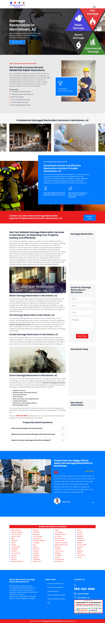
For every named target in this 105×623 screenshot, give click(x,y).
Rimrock (14, 557)
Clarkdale (14, 549)
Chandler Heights (39, 540)
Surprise (79, 543)
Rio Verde (58, 536)
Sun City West (82, 545)
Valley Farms (37, 561)
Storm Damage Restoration (56, 595)
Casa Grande (37, 536)
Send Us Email (83, 594)
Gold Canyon (15, 530)
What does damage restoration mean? (26, 428)
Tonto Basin (81, 555)
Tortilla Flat (37, 559)
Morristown (59, 561)
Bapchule (36, 534)
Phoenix (35, 530)
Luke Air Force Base (61, 543)
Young (79, 557)
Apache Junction (17, 532)
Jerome (14, 555)
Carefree (80, 547)
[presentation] (92, 502)
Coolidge (36, 543)
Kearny (35, 547)
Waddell (80, 536)
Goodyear (58, 555)
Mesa (13, 538)
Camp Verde (15, 547)
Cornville (14, 551)
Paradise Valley (60, 534)
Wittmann (80, 538)
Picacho (35, 551)
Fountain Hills (59, 540)
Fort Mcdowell (59, 538)
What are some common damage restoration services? (33, 434)
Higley (57, 530)
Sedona (14, 559)
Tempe (13, 545)
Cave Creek (59, 551)
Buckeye (58, 547)
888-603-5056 (17, 42)
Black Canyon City (61, 545)
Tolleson (80, 534)
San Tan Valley (16, 534)
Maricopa (36, 549)
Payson (79, 553)
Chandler (14, 540)
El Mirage (58, 553)
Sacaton (36, 553)
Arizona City (37, 538)
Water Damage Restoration (56, 599)
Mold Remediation (53, 591)
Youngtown (81, 540)
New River (36, 532)
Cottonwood (15, 553)
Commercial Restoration (55, 584)
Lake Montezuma (17, 561)
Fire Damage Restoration (55, 587)
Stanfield (36, 555)
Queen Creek (15, 536)
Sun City (80, 532)
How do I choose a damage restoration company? (31, 440)
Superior (36, 557)
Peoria (79, 530)
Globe (79, 549)
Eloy (34, 545)
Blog (48, 603)
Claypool (80, 551)
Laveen (57, 557)
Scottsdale (59, 532)
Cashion (58, 549)
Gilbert (13, 543)
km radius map (82, 372)
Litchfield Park (59, 559)
